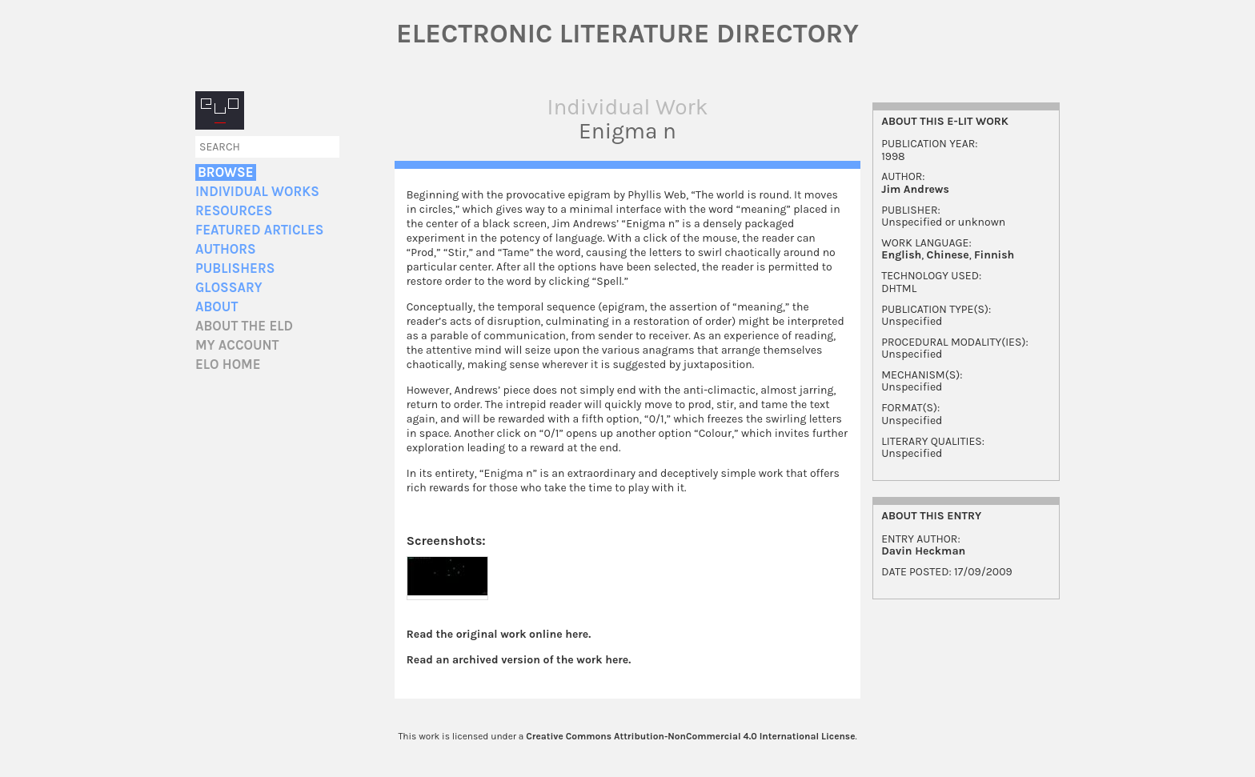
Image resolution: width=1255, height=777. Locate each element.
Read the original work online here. (499, 634)
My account (237, 345)
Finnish (994, 255)
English (901, 255)
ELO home (228, 364)
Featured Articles (259, 230)
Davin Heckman (923, 551)
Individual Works (257, 191)
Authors (225, 249)
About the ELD (244, 326)
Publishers (235, 268)
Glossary (229, 287)
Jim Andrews (915, 189)
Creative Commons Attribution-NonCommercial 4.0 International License (690, 736)
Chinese (948, 255)
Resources (233, 210)
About (216, 306)
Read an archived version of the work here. (519, 660)
